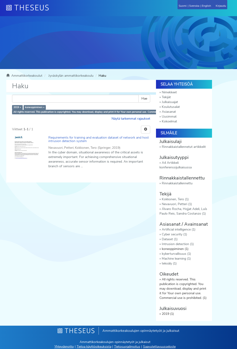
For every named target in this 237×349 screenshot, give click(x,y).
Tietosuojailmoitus (127, 346)
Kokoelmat (169, 121)
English (206, 6)
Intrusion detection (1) (178, 244)
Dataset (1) (170, 239)
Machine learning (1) (176, 258)
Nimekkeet (169, 92)
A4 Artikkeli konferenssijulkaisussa (175, 165)
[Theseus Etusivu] (52, 10)
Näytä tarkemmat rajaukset (131, 118)
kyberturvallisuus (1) (176, 254)
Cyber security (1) (174, 234)
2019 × (17, 107)
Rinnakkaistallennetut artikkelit (184, 147)
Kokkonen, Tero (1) (175, 199)
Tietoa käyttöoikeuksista (94, 346)
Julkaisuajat (170, 102)
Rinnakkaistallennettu (177, 183)
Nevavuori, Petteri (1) (177, 204)
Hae (144, 98)
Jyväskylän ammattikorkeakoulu (71, 75)
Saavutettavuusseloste (159, 346)
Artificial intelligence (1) (178, 229)
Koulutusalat (171, 107)
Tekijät (166, 97)
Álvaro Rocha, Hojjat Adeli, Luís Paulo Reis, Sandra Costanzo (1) (183, 211)
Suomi (183, 6)
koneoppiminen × (34, 107)
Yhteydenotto (64, 346)
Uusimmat (169, 116)
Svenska (194, 6)
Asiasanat (169, 111)
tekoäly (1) (169, 263)
